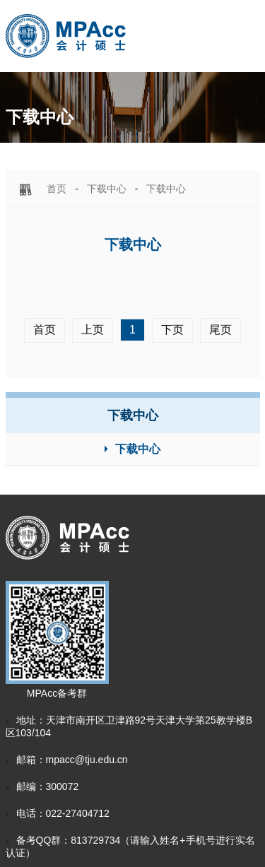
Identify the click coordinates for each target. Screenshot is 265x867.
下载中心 (106, 188)
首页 (56, 188)
